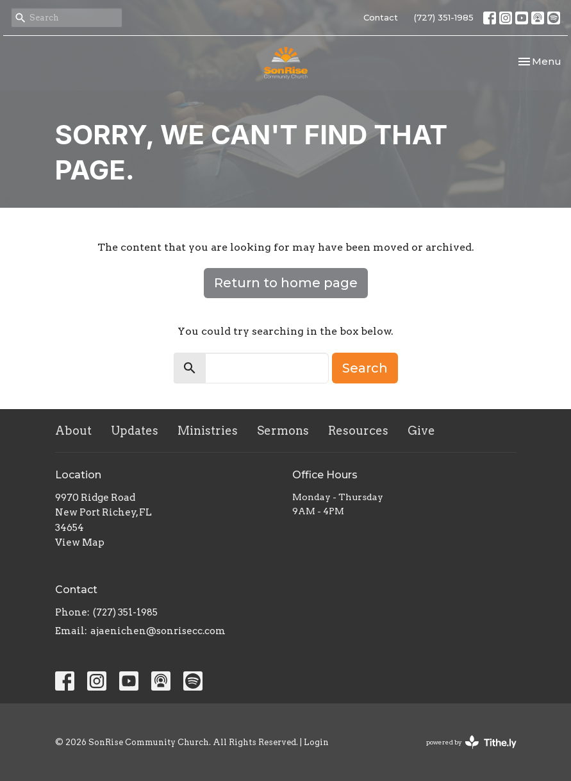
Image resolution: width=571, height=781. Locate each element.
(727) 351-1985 (444, 17)
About (73, 430)
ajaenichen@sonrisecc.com (158, 631)
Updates (134, 430)
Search (365, 368)
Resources (358, 430)
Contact (380, 17)
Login (316, 742)
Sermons (283, 430)
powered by (471, 742)
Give (421, 430)
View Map (79, 542)
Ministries (208, 430)
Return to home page (286, 282)
